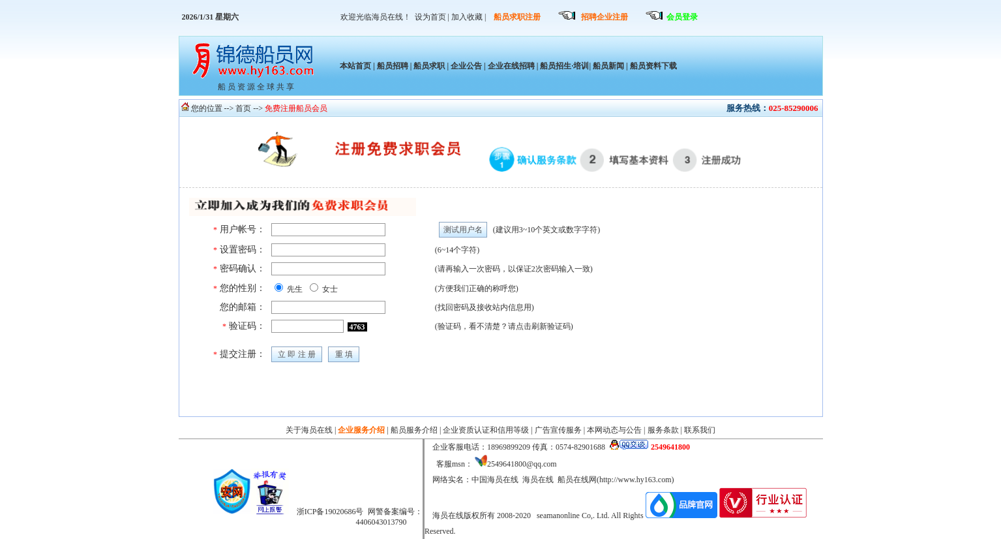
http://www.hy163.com (635, 479)
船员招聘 (392, 65)
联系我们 (699, 430)
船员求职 (429, 65)
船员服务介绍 (414, 430)
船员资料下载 (652, 65)
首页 (243, 108)
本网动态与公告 (614, 430)
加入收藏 (467, 17)
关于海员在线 (309, 430)
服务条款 (663, 430)
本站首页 (355, 65)
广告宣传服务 (558, 430)
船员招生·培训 (564, 65)
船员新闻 (608, 65)
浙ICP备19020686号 (330, 511)
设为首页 (430, 17)
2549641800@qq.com (522, 464)
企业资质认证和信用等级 (486, 430)
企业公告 (466, 65)
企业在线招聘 (511, 65)
